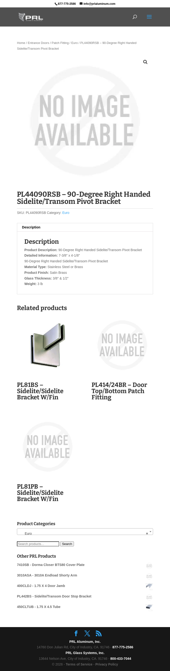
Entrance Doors (38, 43)
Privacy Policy (106, 664)
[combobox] (85, 531)
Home (21, 43)
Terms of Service (79, 664)
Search (67, 544)
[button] (145, 62)
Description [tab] (31, 227)
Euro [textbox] (83, 533)
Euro (74, 43)
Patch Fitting (60, 43)
